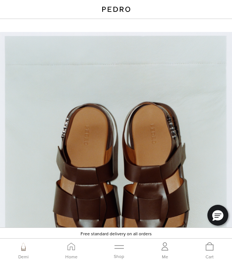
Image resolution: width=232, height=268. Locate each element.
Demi (23, 257)
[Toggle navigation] (119, 250)
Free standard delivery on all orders (116, 233)
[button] (217, 215)
